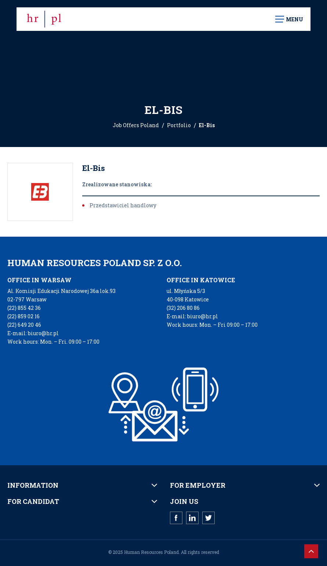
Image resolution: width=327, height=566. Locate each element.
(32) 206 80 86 (183, 307)
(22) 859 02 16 (23, 316)
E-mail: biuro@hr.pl (33, 333)
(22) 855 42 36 (24, 307)
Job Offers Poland (136, 125)
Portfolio (179, 125)
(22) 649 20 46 (24, 324)
